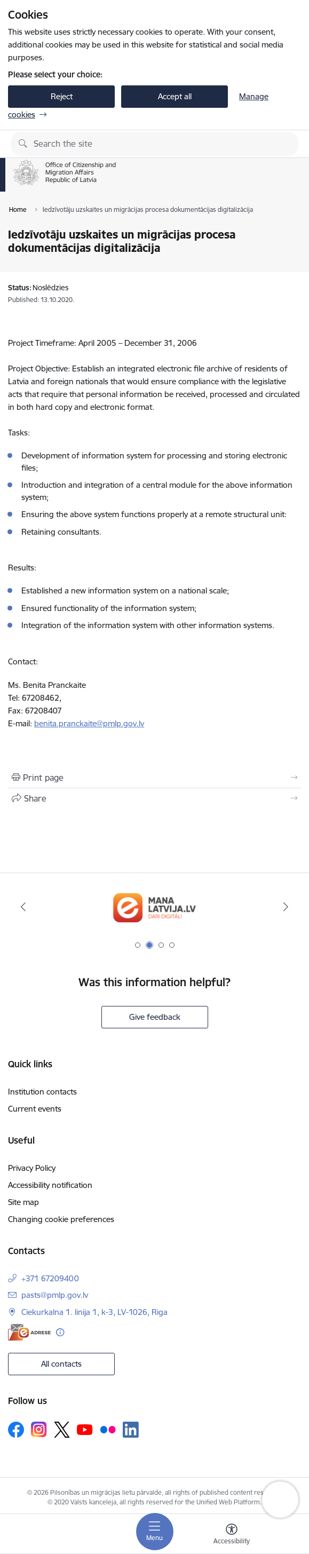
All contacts (61, 1364)
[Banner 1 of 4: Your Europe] (154, 907)
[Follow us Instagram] (39, 1429)
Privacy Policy (32, 1168)
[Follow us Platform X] (62, 1430)
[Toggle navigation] (154, 1531)
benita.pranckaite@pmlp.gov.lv (89, 723)
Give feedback (154, 1017)
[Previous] (23, 907)
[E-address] (29, 1332)
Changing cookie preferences (61, 1219)
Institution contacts (42, 1092)
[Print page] (154, 777)
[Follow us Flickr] (108, 1429)
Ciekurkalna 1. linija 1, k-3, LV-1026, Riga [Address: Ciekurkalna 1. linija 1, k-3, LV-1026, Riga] (94, 1312)
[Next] (286, 907)
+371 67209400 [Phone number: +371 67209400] (50, 1278)
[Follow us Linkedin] (131, 1430)
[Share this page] (154, 798)
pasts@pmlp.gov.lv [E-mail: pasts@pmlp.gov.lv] (54, 1295)
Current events (34, 1109)
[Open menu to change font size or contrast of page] (231, 1535)
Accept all (175, 96)
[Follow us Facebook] (16, 1430)
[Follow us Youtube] (85, 1429)
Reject (62, 96)
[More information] (60, 1332)
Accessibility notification (50, 1185)
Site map (23, 1202)
